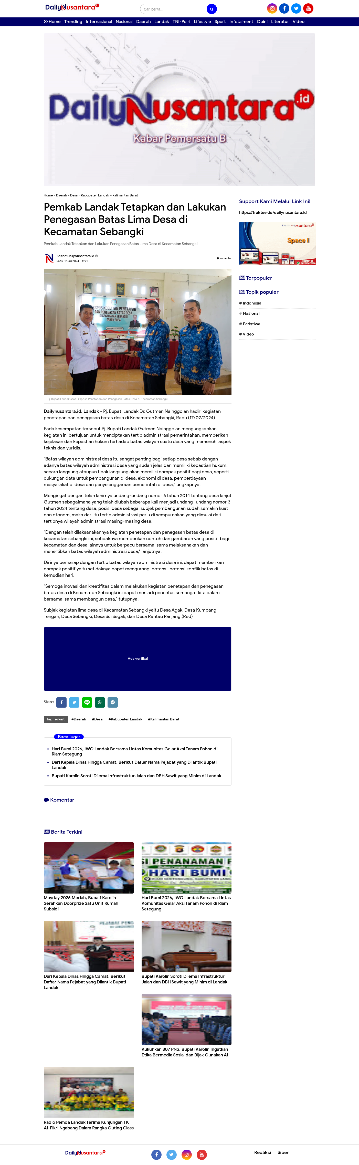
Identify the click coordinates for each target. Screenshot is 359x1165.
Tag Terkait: (56, 719)
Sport (220, 21)
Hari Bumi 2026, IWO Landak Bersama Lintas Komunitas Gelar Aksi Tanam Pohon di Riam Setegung (134, 751)
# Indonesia (250, 303)
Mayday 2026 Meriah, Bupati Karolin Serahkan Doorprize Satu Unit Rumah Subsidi (81, 903)
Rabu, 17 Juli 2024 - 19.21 (72, 261)
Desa (74, 195)
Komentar (224, 258)
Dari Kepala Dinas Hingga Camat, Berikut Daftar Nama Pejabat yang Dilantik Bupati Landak (85, 982)
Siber (283, 1152)
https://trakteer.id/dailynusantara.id (273, 212)
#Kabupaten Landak (125, 719)
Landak (161, 21)
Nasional (124, 21)
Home (52, 21)
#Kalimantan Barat (163, 719)
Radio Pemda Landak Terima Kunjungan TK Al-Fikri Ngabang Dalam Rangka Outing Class (89, 1125)
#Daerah (78, 719)
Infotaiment (241, 21)
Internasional (99, 21)
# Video (246, 334)
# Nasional (249, 313)
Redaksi (262, 1152)
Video (298, 21)
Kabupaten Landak (95, 195)
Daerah (143, 21)
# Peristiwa (249, 324)
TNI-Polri (181, 21)
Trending (73, 21)
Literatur (280, 21)
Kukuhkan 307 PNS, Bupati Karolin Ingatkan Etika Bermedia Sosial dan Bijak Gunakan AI (185, 1052)
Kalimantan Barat (125, 195)
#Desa (97, 719)
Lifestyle (202, 21)
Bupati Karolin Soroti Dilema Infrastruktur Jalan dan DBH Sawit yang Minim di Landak (136, 776)
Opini (262, 21)
